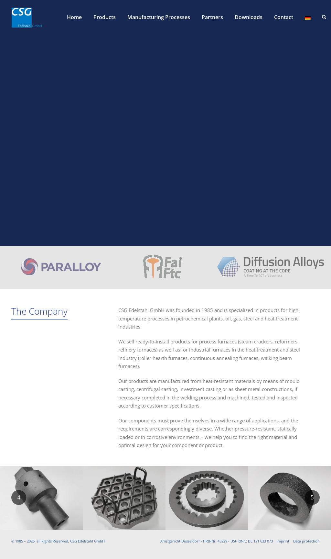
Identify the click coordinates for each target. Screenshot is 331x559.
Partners (212, 17)
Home (74, 17)
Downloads (248, 17)
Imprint (283, 541)
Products (104, 17)
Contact (283, 17)
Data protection (306, 541)
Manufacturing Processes (158, 17)
